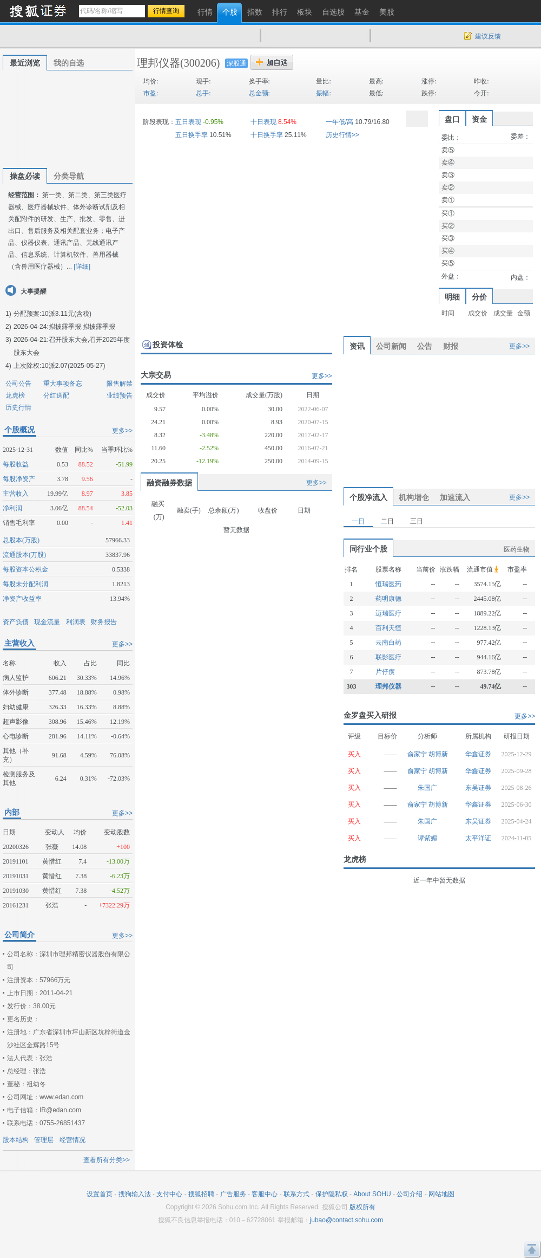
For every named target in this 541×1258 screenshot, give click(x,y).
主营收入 (16, 493)
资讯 (357, 346)
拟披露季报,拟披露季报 (82, 326)
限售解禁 (120, 383)
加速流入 (455, 497)
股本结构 (16, 1140)
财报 (450, 346)
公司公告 (18, 383)
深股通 (236, 63)
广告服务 (233, 1194)
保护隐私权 (331, 1194)
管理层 (44, 1140)
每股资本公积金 (25, 569)
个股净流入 (368, 497)
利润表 (75, 622)
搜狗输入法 (134, 1194)
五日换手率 (191, 135)
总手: (203, 93)
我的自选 (69, 63)
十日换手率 (266, 135)
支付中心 (169, 1194)
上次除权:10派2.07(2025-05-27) (59, 365)
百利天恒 (388, 628)
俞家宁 (417, 754)
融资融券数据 (169, 482)
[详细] (82, 266)
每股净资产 (19, 479)
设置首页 (100, 1194)
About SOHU (372, 1194)
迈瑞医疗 (388, 613)
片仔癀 (385, 672)
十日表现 (263, 122)
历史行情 (18, 407)
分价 (479, 297)
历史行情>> (342, 135)
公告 (424, 346)
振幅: (323, 93)
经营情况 (72, 1140)
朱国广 (427, 788)
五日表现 (188, 122)
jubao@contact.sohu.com (347, 1220)
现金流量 (47, 622)
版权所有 (362, 1207)
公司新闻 (391, 346)
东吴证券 (478, 788)
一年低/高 (339, 122)
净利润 (12, 508)
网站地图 (441, 1194)
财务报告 (104, 622)
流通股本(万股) (24, 555)
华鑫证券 (478, 754)
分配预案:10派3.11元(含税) (52, 313)
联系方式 (296, 1194)
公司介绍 (410, 1194)
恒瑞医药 (388, 584)
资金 (479, 119)
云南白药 (388, 642)
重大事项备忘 (62, 383)
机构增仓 (414, 497)
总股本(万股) (21, 540)
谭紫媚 (427, 838)
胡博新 (438, 754)
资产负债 (16, 622)
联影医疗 (388, 657)
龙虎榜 (15, 395)
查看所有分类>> (106, 1160)
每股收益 (16, 464)
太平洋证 (478, 838)
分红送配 (56, 395)
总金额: (259, 93)
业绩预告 (120, 395)
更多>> (122, 431)
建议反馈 (488, 36)
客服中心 (265, 1194)
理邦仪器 (158, 63)
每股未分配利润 (25, 584)
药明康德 (388, 598)
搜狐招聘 (201, 1194)
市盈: (150, 93)
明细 (452, 297)
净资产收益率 (22, 598)
